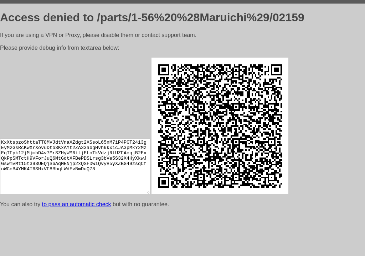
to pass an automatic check (76, 204)
